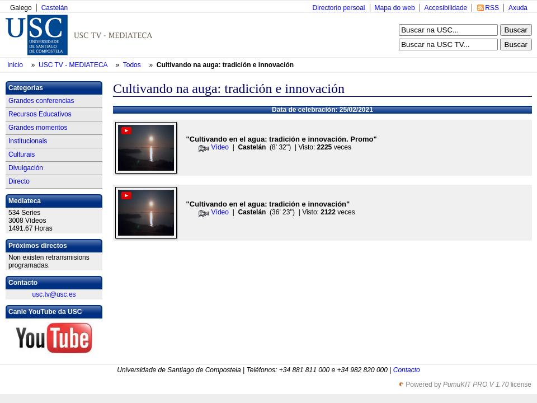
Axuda (517, 8)
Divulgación (25, 168)
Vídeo (220, 147)
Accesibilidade (446, 8)
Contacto (406, 370)
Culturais (21, 154)
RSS (492, 8)
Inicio (16, 65)
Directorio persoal (338, 8)
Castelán (54, 8)
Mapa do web (395, 8)
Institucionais (27, 141)
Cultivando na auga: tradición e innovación (225, 65)
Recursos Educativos (40, 114)
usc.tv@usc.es (54, 294)
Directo (19, 181)
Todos (133, 65)
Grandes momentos (37, 128)
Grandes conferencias (41, 101)
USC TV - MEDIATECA (74, 65)
